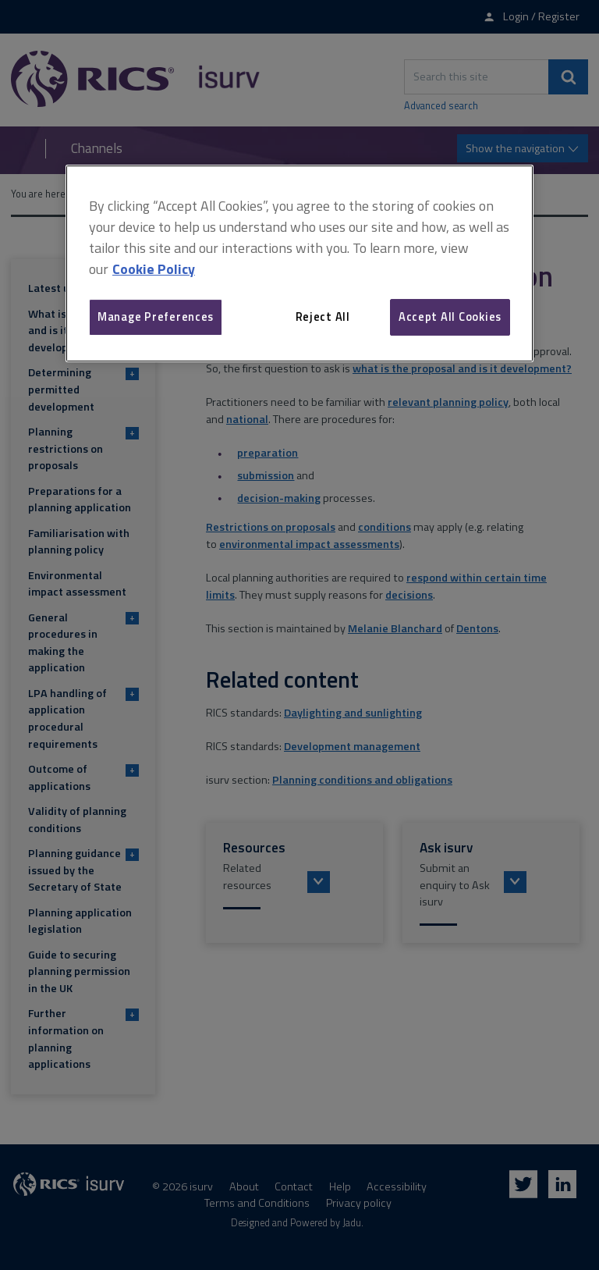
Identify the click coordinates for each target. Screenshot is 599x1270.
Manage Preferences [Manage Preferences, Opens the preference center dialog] (155, 317)
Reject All (323, 317)
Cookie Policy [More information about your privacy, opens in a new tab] (153, 268)
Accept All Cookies (450, 317)
